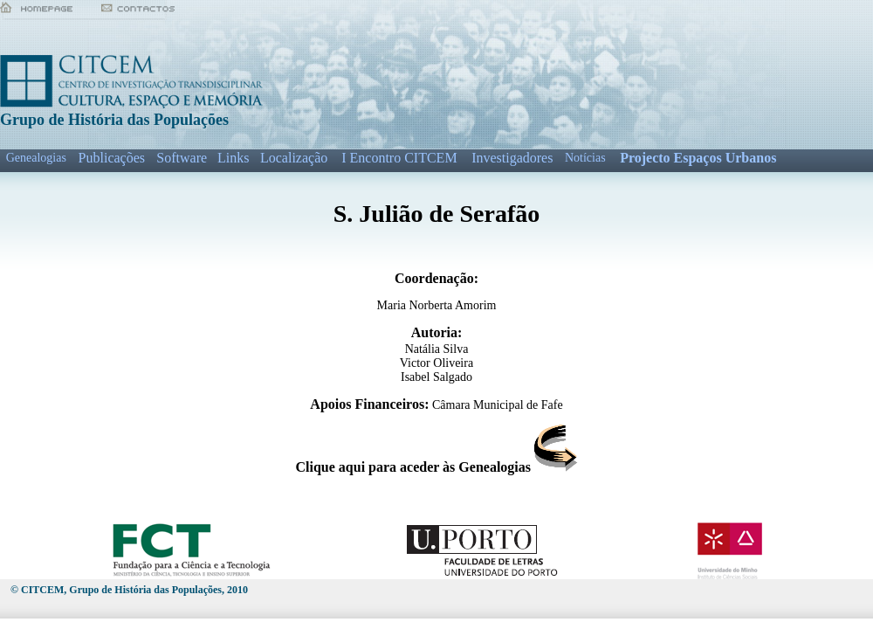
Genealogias (36, 157)
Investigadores (512, 157)
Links (233, 157)
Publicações (112, 157)
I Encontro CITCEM (399, 157)
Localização (293, 157)
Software (181, 157)
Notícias (585, 157)
